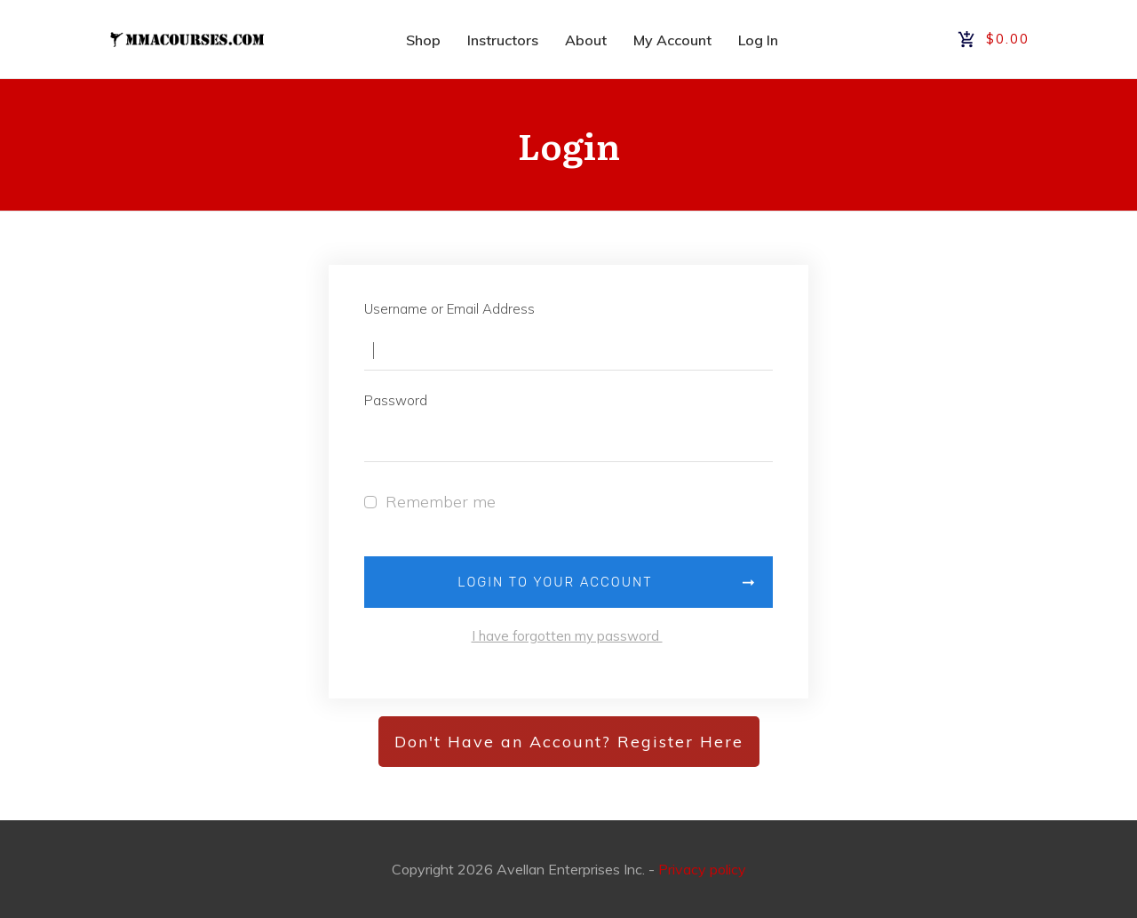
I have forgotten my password (567, 635)
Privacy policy (702, 869)
